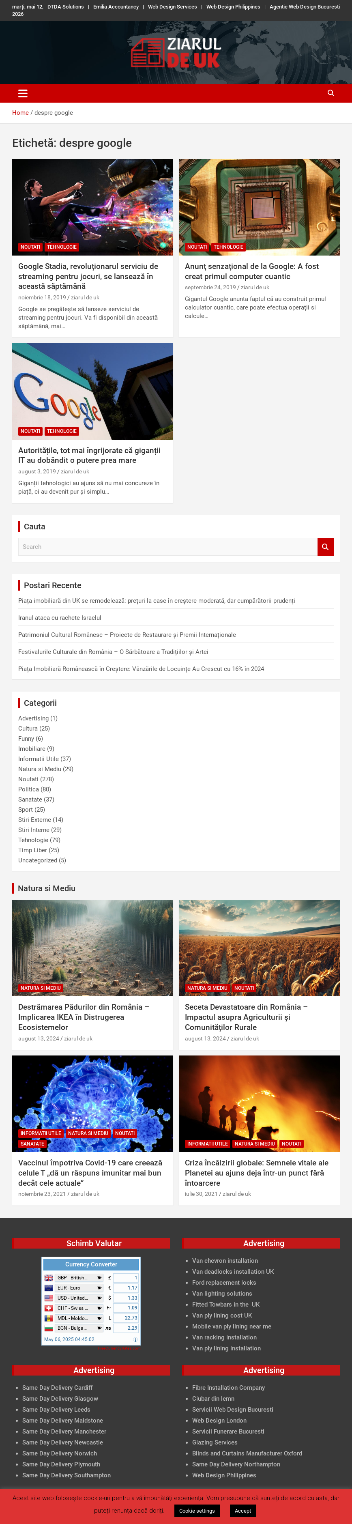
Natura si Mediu (39, 769)
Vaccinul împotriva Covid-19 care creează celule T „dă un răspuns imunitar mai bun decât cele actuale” (90, 1172)
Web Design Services (172, 7)
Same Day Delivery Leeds (56, 1409)
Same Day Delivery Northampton (236, 1464)
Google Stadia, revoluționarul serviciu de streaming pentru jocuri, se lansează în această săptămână (88, 276)
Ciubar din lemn (213, 1398)
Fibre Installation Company (228, 1387)
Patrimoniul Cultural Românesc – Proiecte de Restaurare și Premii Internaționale (127, 634)
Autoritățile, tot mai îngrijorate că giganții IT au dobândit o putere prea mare (89, 455)
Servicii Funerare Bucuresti (228, 1431)
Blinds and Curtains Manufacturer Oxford (247, 1453)
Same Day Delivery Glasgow (60, 1398)
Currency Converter (91, 1264)
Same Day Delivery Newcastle (62, 1442)
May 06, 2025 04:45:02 (69, 1339)
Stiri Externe (34, 819)
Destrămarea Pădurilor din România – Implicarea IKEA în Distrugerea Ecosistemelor (83, 1017)
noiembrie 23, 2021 (42, 1194)
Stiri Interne (33, 830)
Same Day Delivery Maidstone (62, 1420)
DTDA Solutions (65, 7)
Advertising (33, 718)
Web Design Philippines (233, 7)
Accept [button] (243, 1511)
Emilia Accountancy (116, 7)
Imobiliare (31, 748)
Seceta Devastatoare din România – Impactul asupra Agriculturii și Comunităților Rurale (246, 1017)
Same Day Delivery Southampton (66, 1475)
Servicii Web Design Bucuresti (232, 1409)
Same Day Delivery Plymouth (61, 1464)
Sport (25, 809)
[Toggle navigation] (23, 93)
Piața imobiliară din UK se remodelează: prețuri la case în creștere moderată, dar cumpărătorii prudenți (156, 600)
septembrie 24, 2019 (210, 287)
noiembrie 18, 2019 (42, 297)
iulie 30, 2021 (201, 1194)
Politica (28, 789)
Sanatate (30, 799)
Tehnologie (62, 247)
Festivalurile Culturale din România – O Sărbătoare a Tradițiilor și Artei (113, 652)
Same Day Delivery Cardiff (57, 1387)
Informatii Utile (38, 759)
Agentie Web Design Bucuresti (305, 7)
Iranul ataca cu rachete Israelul (59, 617)
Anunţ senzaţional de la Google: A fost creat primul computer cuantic (252, 271)
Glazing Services (215, 1442)
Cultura (28, 728)
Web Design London (219, 1420)
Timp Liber (32, 850)
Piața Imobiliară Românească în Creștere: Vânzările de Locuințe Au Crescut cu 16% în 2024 (141, 669)
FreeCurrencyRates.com (119, 1348)
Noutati (30, 247)
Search (326, 547)
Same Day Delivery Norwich (59, 1453)
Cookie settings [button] (197, 1511)
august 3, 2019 (37, 471)
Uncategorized (37, 860)
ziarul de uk (85, 297)
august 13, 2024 (38, 1038)
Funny (26, 738)
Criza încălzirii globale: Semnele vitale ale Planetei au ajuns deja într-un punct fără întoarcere (256, 1172)
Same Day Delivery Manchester (64, 1431)
